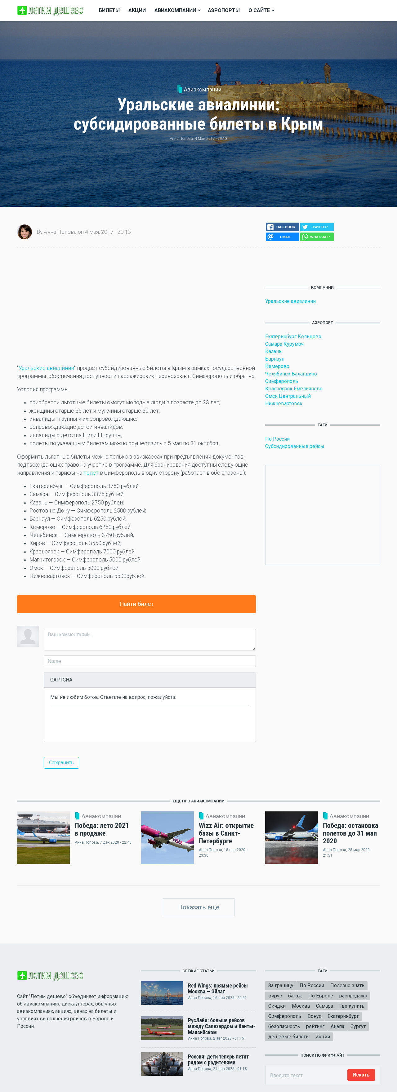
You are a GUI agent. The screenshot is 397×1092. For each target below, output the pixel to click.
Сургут (358, 1026)
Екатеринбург (343, 1016)
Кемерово (277, 366)
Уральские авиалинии (46, 368)
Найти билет (136, 603)
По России (277, 439)
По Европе (320, 996)
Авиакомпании (202, 90)
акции (323, 1037)
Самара (324, 1006)
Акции (137, 10)
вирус (275, 996)
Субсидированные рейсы (294, 446)
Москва (301, 1006)
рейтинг (315, 1026)
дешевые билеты (289, 1037)
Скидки (277, 1006)
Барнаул (274, 359)
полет (91, 473)
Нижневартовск (283, 403)
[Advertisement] (136, 305)
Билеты (109, 10)
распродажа (353, 996)
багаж (295, 996)
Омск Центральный (288, 396)
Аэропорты (224, 10)
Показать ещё (198, 907)
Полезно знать (347, 985)
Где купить (351, 1006)
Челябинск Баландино (291, 374)
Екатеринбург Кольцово (293, 337)
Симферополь (281, 381)
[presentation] (97, 723)
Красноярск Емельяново (294, 389)
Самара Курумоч (284, 344)
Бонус (314, 1016)
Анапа (337, 1026)
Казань (273, 351)
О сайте (259, 10)
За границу (280, 985)
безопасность (284, 1026)
